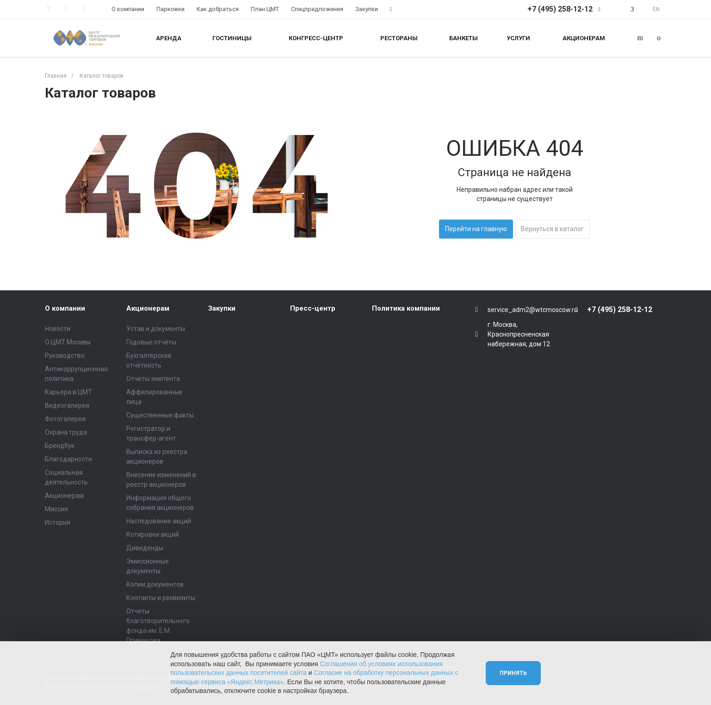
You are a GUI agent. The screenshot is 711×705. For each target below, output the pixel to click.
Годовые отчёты (151, 342)
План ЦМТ (265, 9)
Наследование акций (158, 521)
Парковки (170, 9)
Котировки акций (152, 534)
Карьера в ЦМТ (68, 392)
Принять (513, 673)
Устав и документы (155, 328)
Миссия (56, 509)
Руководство (65, 355)
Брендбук (59, 445)
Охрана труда (66, 432)
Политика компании (406, 308)
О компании (127, 9)
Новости (57, 328)
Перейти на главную (476, 229)
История (57, 522)
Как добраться (218, 9)
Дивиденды (144, 548)
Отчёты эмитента (153, 378)
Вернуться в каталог (552, 229)
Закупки (366, 9)
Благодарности (68, 459)
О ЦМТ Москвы (68, 342)
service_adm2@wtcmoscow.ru (533, 309)
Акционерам (64, 495)
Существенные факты (160, 415)
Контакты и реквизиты (160, 597)
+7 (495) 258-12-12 (560, 9)
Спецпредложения (317, 9)
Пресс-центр (312, 308)
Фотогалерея (65, 419)
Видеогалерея (67, 405)
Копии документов (155, 584)
